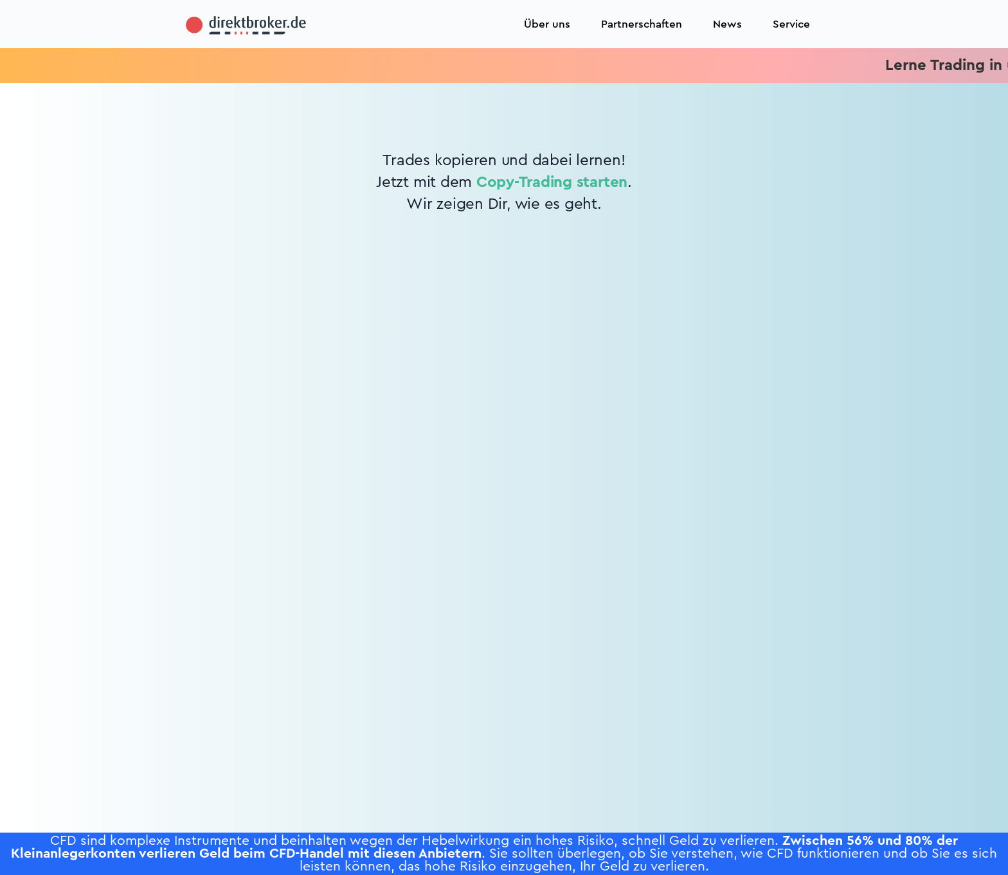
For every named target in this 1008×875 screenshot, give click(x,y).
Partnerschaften (641, 24)
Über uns (547, 24)
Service (791, 24)
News (727, 24)
